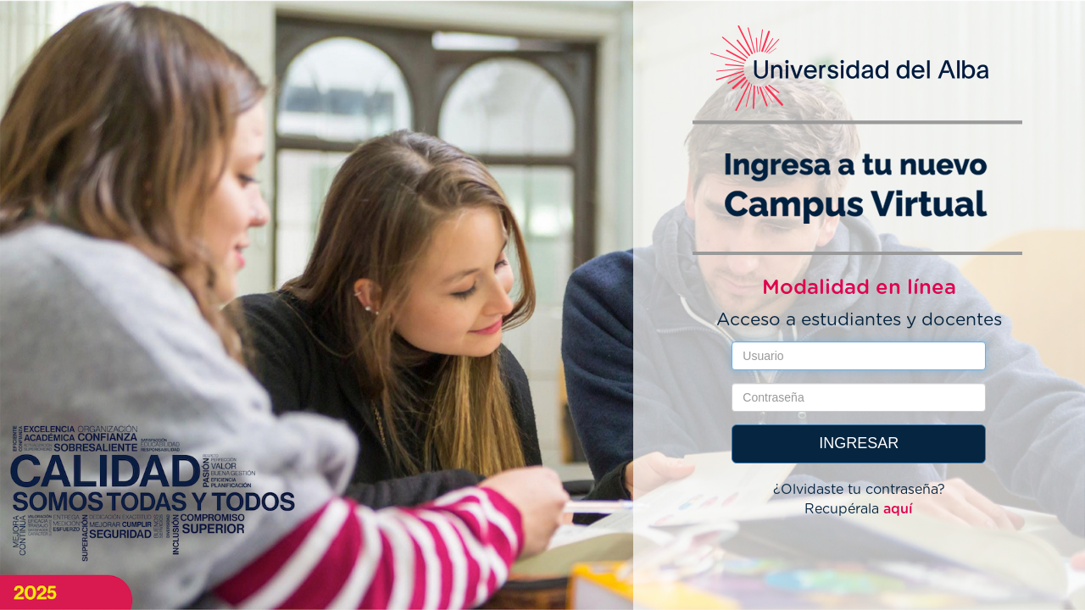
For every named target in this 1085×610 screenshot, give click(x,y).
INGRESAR (859, 443)
